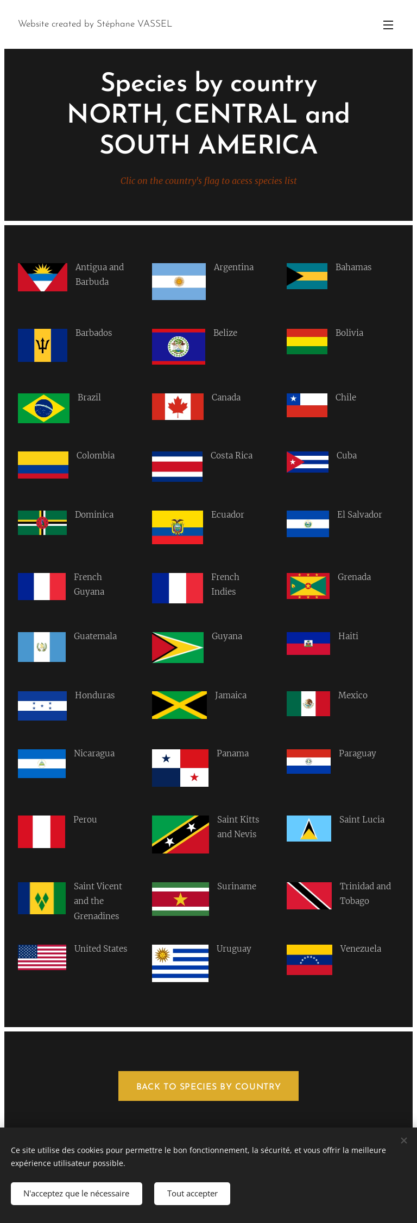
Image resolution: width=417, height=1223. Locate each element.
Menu (388, 25)
